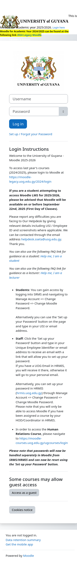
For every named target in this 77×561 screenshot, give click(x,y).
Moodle (28, 556)
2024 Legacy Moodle (28, 35)
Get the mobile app (19, 544)
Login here (58, 27)
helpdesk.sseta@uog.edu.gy (41, 239)
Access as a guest (24, 493)
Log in (18, 123)
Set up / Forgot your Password (30, 134)
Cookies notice (22, 510)
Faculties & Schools (19, 39)
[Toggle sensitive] (63, 111)
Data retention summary (23, 540)
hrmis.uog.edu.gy (29, 393)
